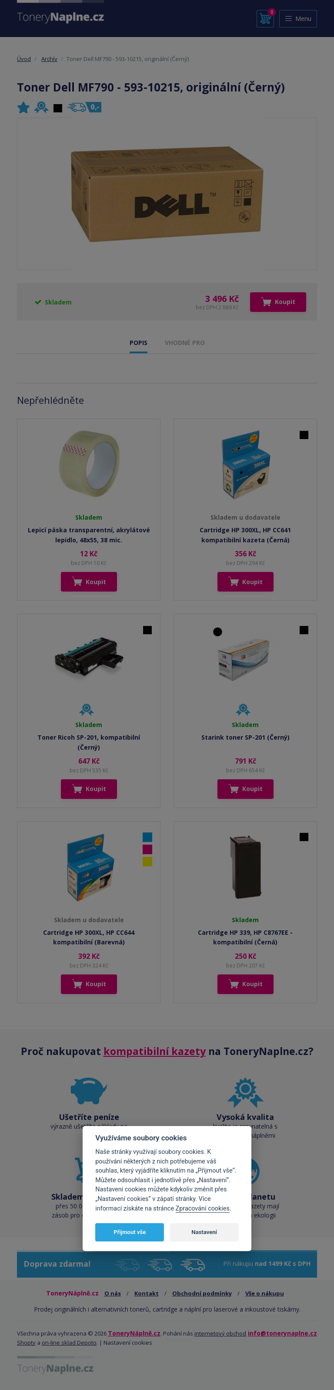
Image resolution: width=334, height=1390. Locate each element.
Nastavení (204, 1232)
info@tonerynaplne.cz (282, 1333)
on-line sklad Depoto (69, 1342)
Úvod (24, 59)
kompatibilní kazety (155, 1051)
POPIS (138, 342)
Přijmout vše (130, 1232)
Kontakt (146, 1293)
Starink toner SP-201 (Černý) (245, 737)
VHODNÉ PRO (185, 342)
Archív (49, 59)
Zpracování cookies (203, 1208)
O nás (112, 1293)
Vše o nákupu (264, 1293)
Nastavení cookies (128, 1342)
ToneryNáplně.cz (134, 1333)
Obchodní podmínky (202, 1293)
